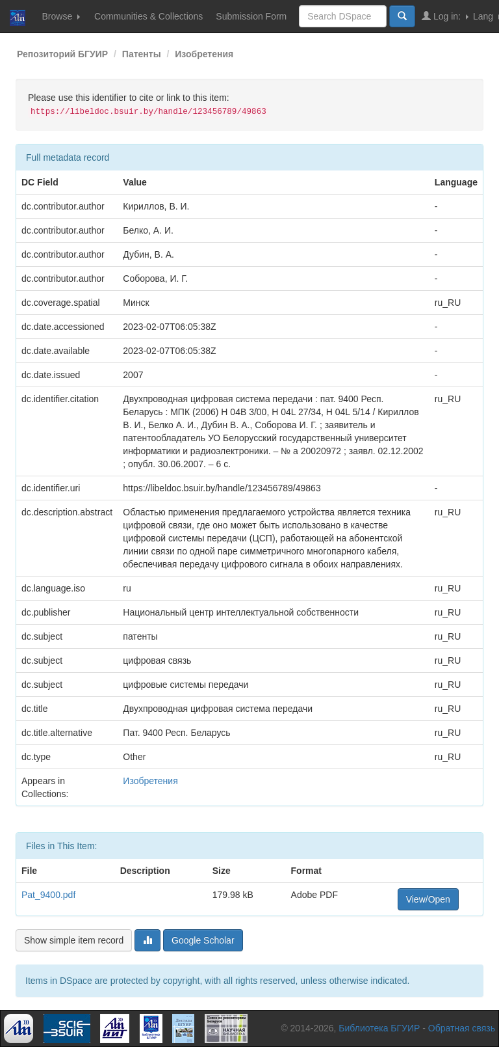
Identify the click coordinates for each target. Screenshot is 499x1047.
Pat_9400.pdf (48, 895)
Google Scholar (203, 940)
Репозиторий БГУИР (62, 54)
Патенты (141, 54)
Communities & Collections (148, 16)
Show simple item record (73, 940)
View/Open (428, 899)
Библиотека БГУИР (379, 1028)
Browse (61, 16)
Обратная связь (461, 1028)
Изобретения (204, 54)
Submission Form (251, 16)
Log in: (445, 15)
